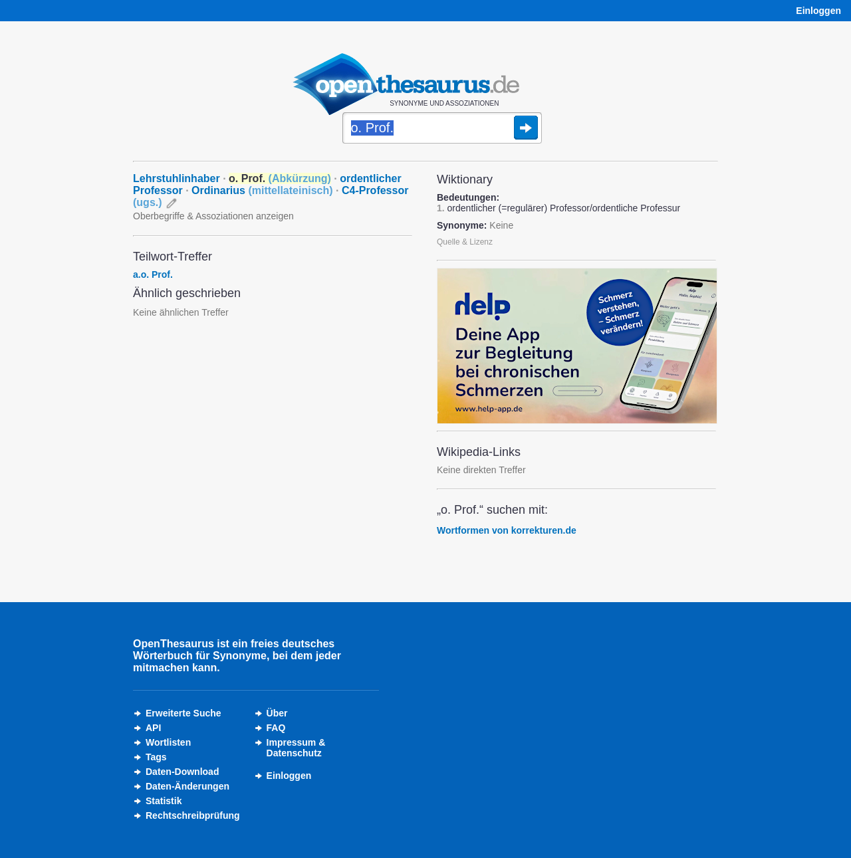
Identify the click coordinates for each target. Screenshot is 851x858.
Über (277, 713)
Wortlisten (168, 742)
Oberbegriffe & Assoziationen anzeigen (213, 216)
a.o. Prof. (153, 274)
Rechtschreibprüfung (193, 815)
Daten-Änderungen (187, 786)
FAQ (276, 727)
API (153, 727)
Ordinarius (262, 190)
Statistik (164, 801)
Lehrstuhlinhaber (176, 178)
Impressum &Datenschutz (296, 747)
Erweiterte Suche (183, 713)
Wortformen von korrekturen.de (506, 530)
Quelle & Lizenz (465, 242)
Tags (156, 757)
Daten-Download (182, 771)
